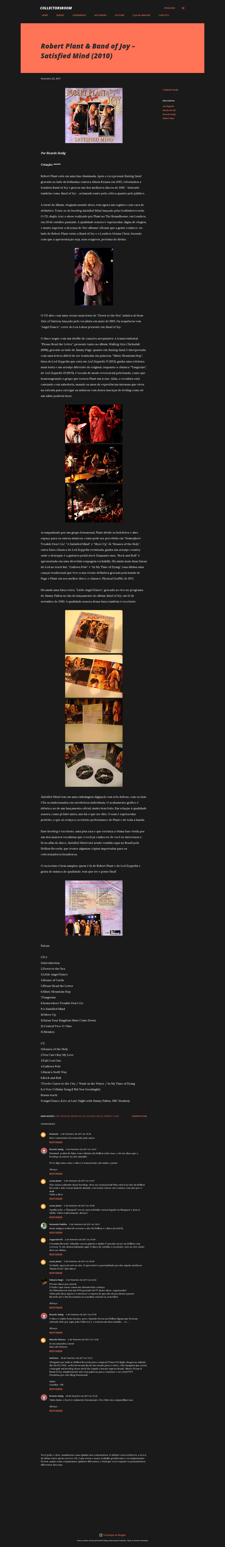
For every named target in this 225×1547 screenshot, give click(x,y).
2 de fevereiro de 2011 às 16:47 (81, 1149)
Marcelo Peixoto (57, 1339)
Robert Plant (168, 118)
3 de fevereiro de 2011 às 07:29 (81, 1314)
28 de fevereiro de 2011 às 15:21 (76, 1358)
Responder (55, 1142)
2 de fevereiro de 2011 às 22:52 (81, 1280)
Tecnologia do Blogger (112, 1535)
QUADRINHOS (77, 15)
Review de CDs (169, 110)
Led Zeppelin (168, 106)
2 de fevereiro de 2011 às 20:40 (79, 1261)
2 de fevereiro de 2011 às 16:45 (75, 1134)
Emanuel (53, 1134)
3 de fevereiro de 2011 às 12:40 (83, 1339)
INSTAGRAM (99, 15)
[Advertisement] (89, 1490)
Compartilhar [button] (170, 89)
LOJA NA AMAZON (140, 15)
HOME (43, 15)
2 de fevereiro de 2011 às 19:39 (80, 1239)
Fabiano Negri (56, 1280)
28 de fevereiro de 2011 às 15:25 (81, 1396)
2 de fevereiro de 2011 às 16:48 (79, 1205)
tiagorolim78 (55, 1239)
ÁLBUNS (58, 15)
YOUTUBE (118, 15)
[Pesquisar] (169, 8)
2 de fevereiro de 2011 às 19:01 (84, 1224)
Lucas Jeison (55, 1180)
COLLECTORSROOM (56, 8)
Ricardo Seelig (169, 114)
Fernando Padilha (58, 1224)
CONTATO (162, 15)
